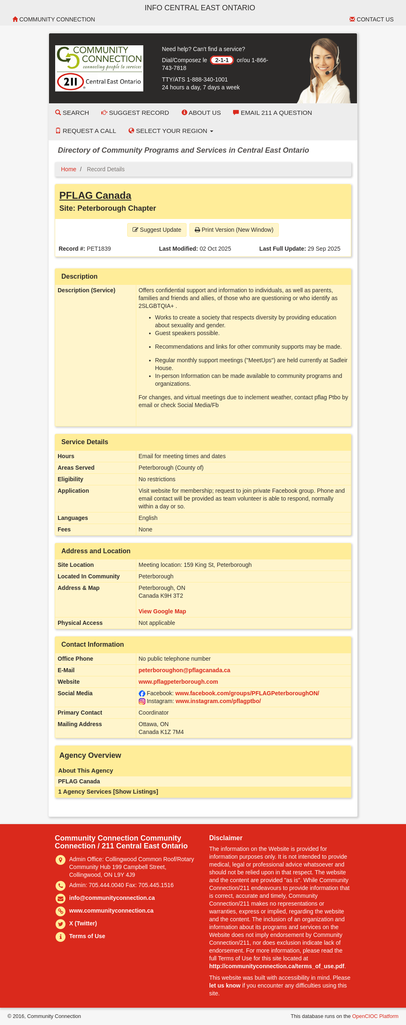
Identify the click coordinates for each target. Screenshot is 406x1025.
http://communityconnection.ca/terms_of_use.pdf (276, 966)
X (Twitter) (83, 923)
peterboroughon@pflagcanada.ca (185, 670)
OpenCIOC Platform (375, 1016)
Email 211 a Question (272, 112)
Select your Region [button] (170, 130)
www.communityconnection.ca (111, 910)
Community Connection (53, 19)
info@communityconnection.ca (112, 898)
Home (68, 169)
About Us (201, 112)
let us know (224, 985)
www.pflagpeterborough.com (178, 681)
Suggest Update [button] (157, 229)
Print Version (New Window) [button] (234, 229)
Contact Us (372, 19)
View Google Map (163, 611)
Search (72, 112)
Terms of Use (87, 936)
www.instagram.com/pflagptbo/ (218, 701)
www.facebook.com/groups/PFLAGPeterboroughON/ (247, 693)
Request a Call (85, 130)
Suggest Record (135, 112)
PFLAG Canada (95, 195)
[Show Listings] (135, 791)
